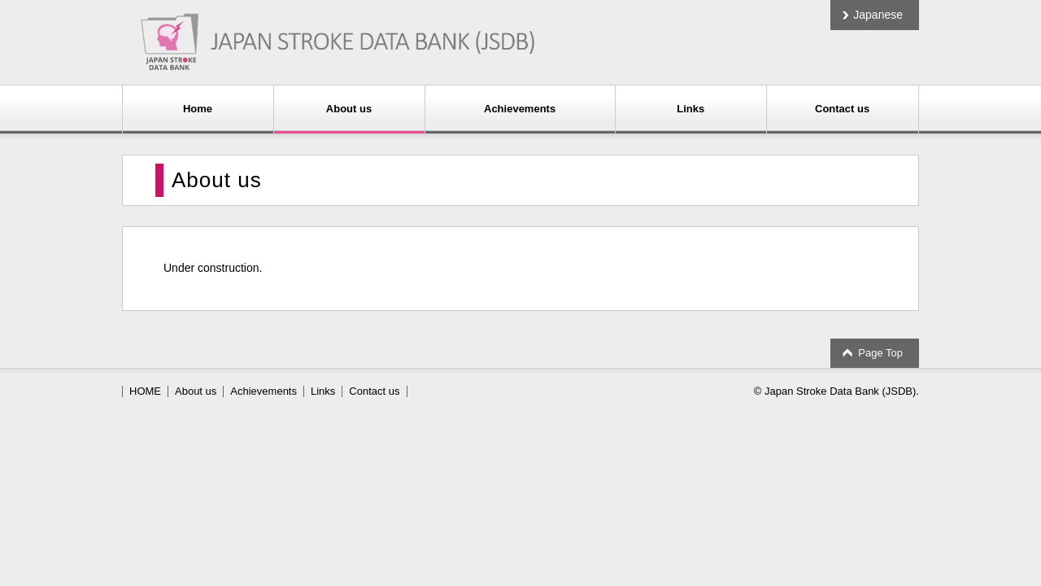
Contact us (842, 109)
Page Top (880, 353)
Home (197, 109)
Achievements (519, 109)
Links (690, 109)
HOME (145, 391)
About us (349, 109)
